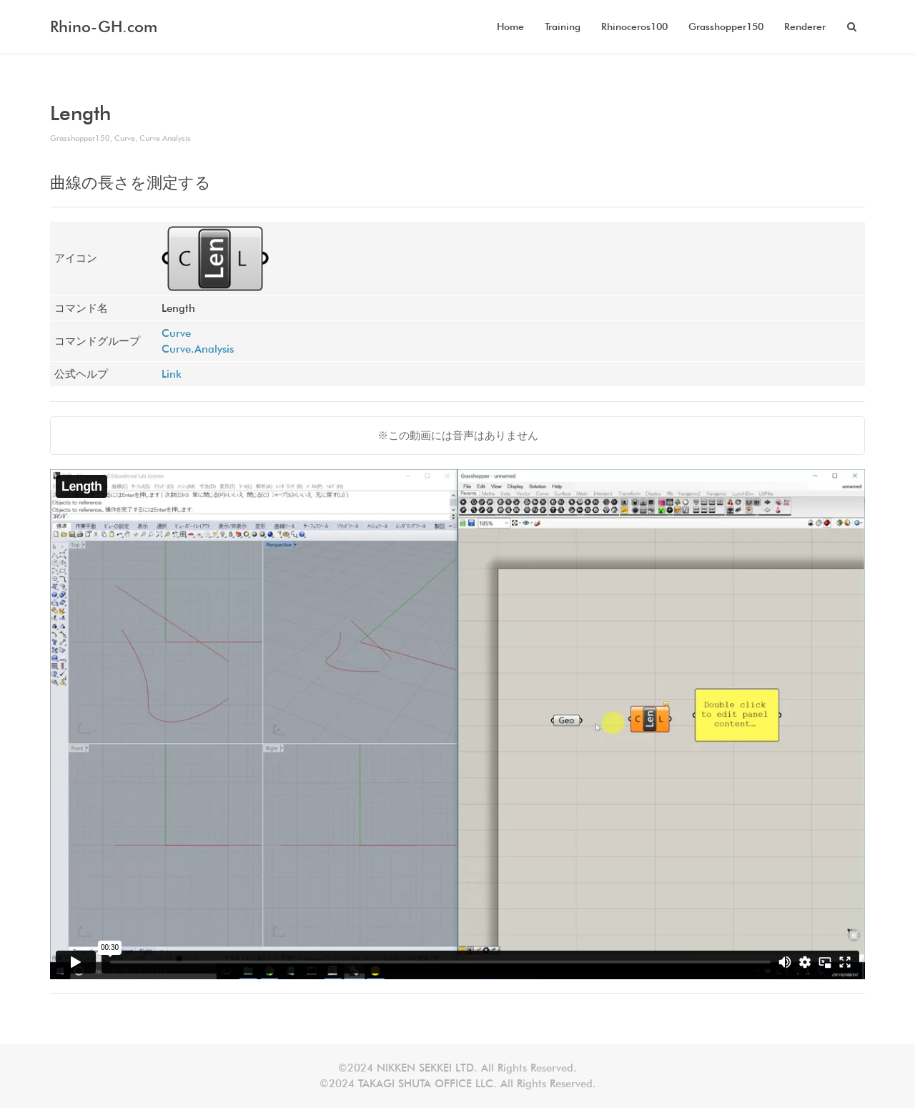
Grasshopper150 (725, 26)
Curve (124, 138)
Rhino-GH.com (103, 26)
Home (510, 26)
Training (562, 26)
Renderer (805, 26)
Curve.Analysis (165, 138)
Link (172, 374)
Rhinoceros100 (634, 26)
